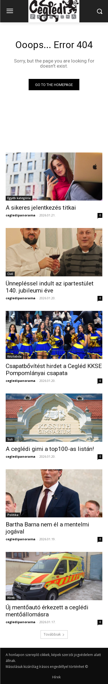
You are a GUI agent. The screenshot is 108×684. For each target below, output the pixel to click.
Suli (10, 439)
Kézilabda (14, 356)
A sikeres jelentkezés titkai (41, 207)
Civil (10, 274)
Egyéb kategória (19, 198)
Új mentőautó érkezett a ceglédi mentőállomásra (47, 611)
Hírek (11, 598)
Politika (12, 515)
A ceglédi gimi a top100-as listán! (50, 449)
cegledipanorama (20, 215)
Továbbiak (54, 634)
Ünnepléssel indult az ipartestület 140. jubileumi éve (50, 287)
